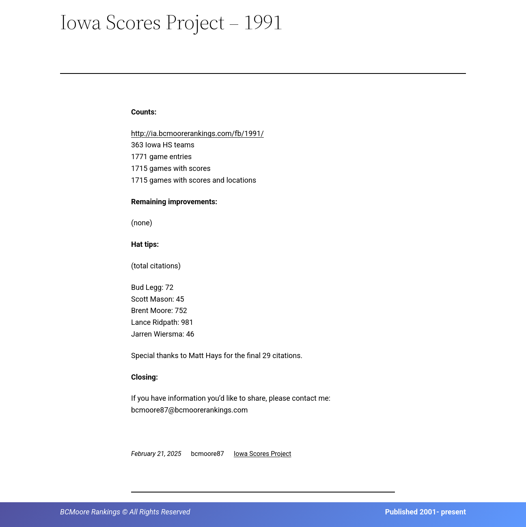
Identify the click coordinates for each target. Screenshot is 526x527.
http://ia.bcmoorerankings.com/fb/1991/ (197, 133)
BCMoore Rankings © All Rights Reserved (125, 512)
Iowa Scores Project (262, 454)
